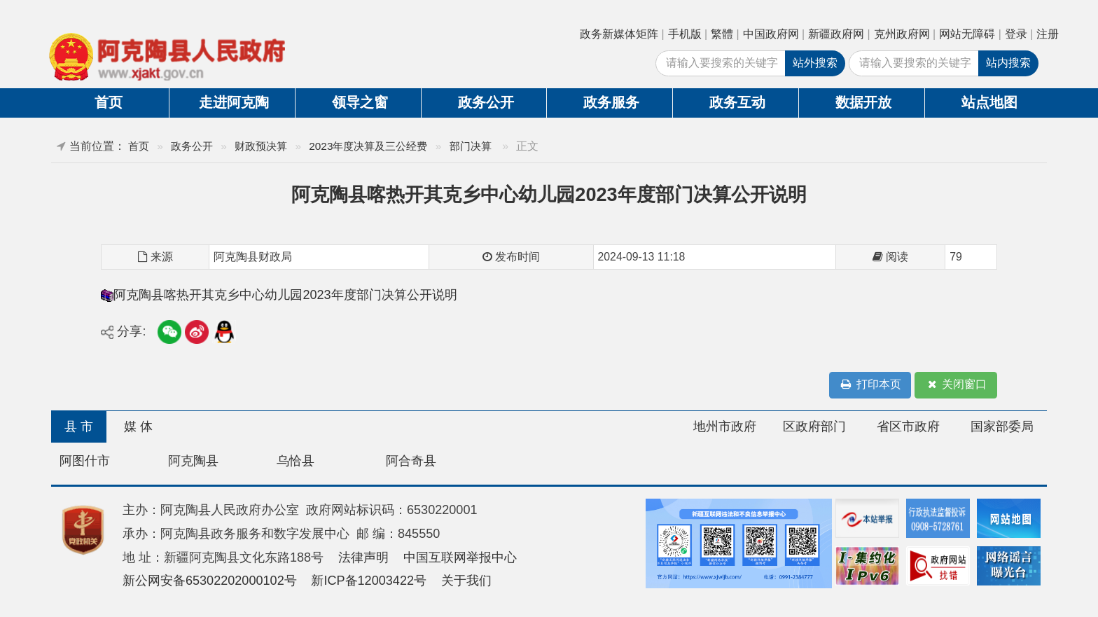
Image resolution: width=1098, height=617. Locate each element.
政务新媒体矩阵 (619, 34)
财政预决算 (261, 146)
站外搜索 (815, 63)
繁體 (722, 34)
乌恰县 (295, 461)
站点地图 (989, 102)
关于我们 (466, 581)
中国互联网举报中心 (460, 557)
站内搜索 (1008, 63)
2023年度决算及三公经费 (368, 146)
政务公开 (486, 102)
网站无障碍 (967, 34)
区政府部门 (814, 427)
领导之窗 (360, 102)
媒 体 (138, 427)
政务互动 (737, 102)
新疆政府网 (836, 34)
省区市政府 (908, 427)
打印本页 (870, 385)
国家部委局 (1002, 427)
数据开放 (863, 102)
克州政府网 (902, 34)
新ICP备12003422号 (368, 581)
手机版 (685, 34)
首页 (109, 102)
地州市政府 (724, 427)
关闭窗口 (956, 385)
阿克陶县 (193, 461)
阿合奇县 (411, 461)
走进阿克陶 (234, 102)
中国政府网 (771, 34)
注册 (1047, 34)
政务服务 (611, 102)
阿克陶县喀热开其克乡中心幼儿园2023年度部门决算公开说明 (285, 295)
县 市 (78, 427)
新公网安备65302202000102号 (210, 581)
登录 (1016, 34)
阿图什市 (85, 461)
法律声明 (363, 557)
